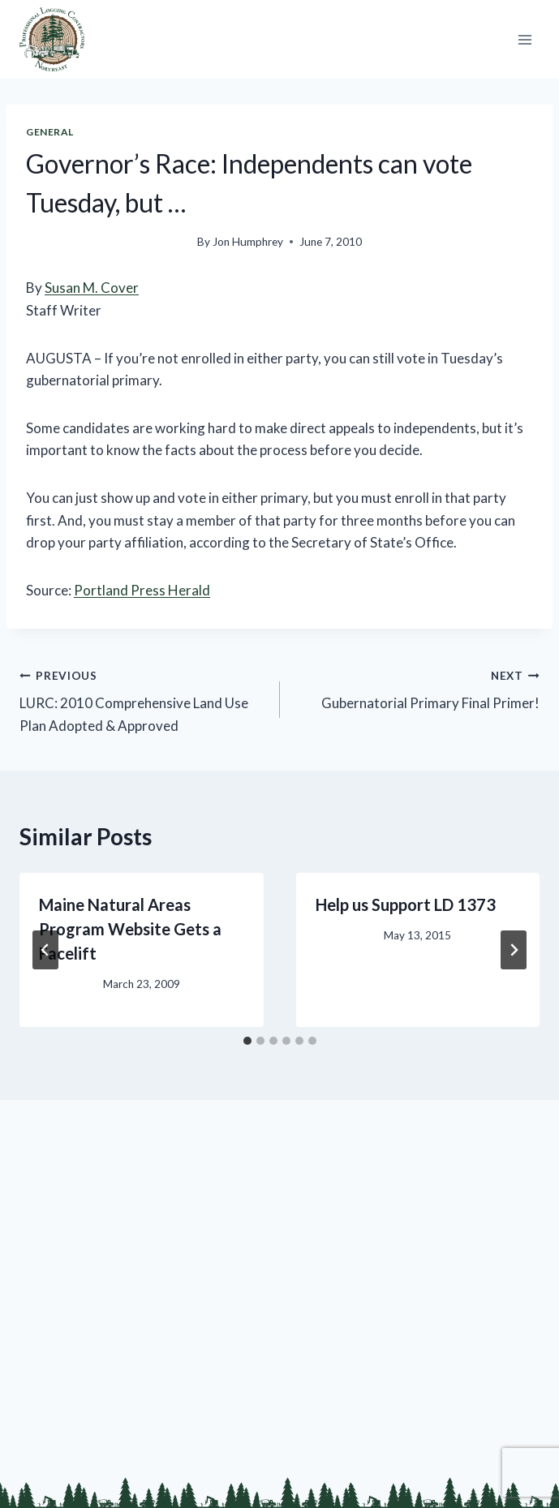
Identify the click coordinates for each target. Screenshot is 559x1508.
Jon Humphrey (248, 241)
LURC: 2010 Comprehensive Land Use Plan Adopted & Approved (142, 699)
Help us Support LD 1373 (406, 904)
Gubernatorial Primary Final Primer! (417, 688)
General (49, 132)
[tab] (247, 1041)
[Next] (514, 949)
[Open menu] (525, 39)
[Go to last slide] (45, 949)
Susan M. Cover (92, 287)
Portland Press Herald (142, 590)
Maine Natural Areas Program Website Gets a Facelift (130, 929)
